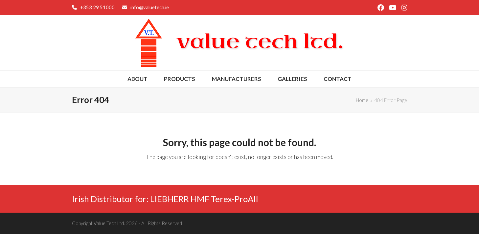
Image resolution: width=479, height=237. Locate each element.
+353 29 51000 (97, 7)
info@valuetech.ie (149, 7)
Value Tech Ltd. (109, 223)
